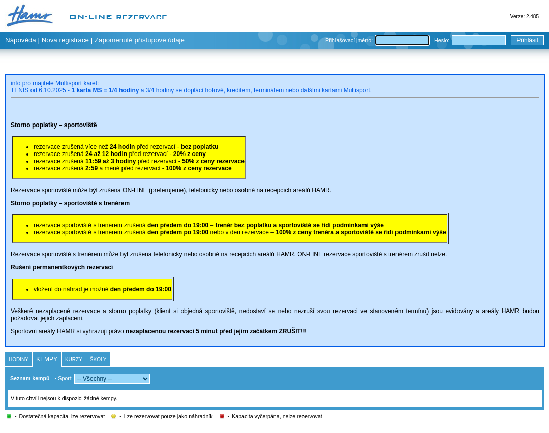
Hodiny (18, 359)
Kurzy (73, 359)
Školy (98, 359)
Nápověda (20, 40)
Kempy (46, 359)
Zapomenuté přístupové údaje (140, 40)
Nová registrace (65, 40)
